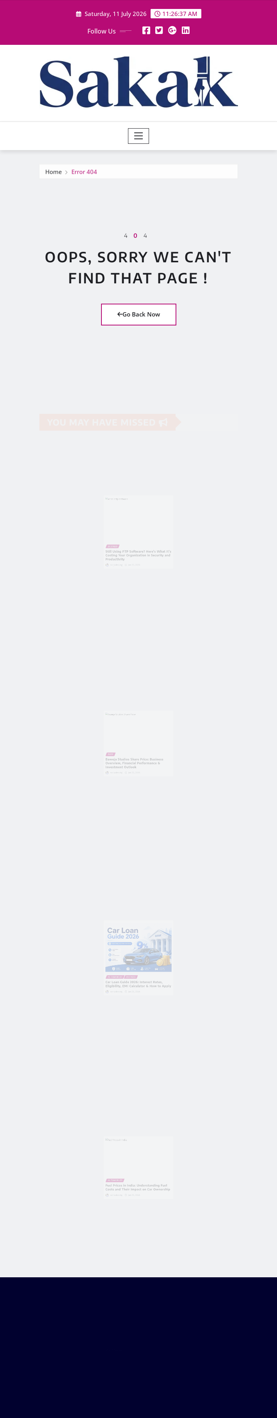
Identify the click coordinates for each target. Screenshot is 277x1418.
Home (53, 174)
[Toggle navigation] (138, 136)
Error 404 (84, 174)
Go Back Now (138, 314)
